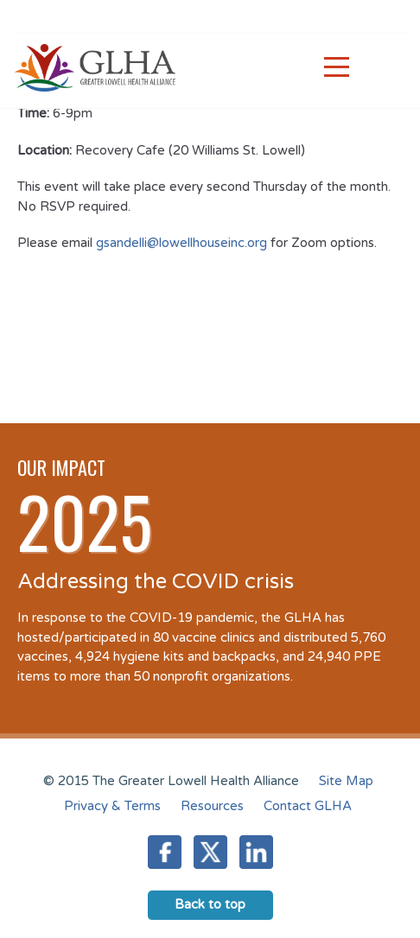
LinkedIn (256, 852)
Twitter (210, 852)
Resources (212, 806)
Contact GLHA (308, 806)
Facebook (164, 852)
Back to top (210, 904)
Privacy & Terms (112, 806)
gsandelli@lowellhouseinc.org (181, 242)
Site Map (346, 781)
